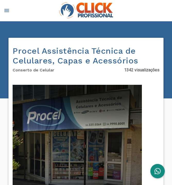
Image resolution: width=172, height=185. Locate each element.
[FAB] (157, 171)
